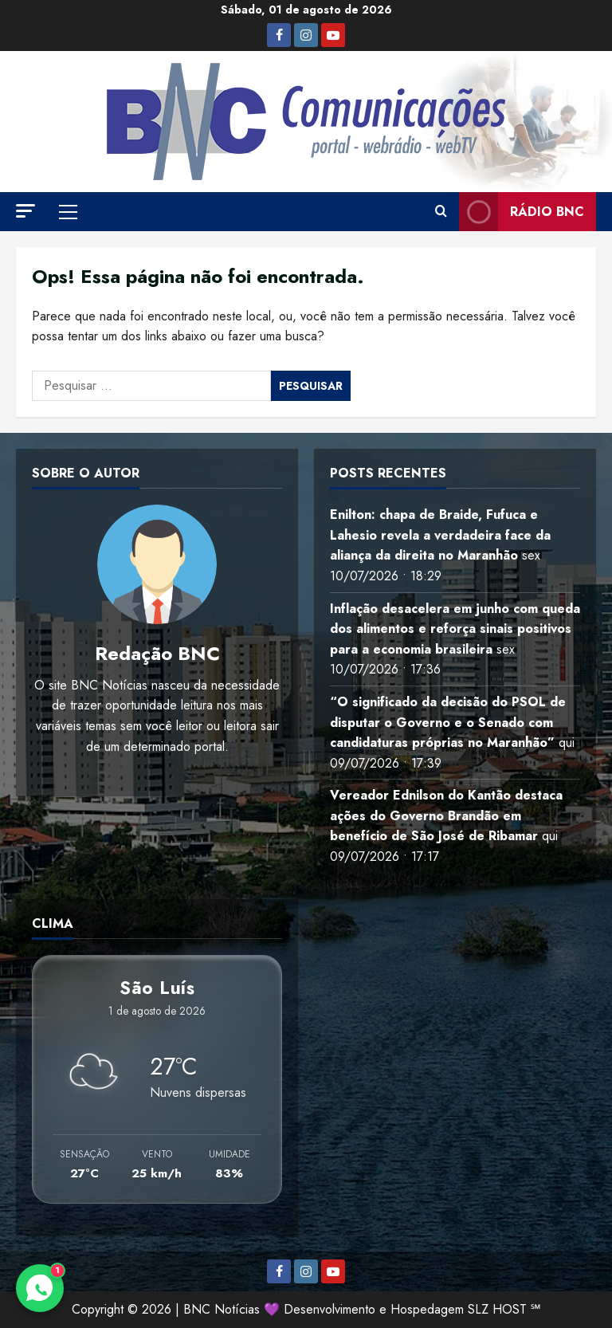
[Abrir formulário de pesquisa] (441, 212)
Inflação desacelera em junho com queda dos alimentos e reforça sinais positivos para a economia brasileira (455, 628)
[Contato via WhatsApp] (40, 1288)
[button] (25, 211)
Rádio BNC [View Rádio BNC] (521, 211)
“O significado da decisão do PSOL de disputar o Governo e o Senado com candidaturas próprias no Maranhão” (448, 722)
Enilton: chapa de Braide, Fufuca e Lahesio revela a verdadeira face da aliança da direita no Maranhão (440, 534)
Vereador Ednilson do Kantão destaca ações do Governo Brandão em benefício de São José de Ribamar (446, 815)
